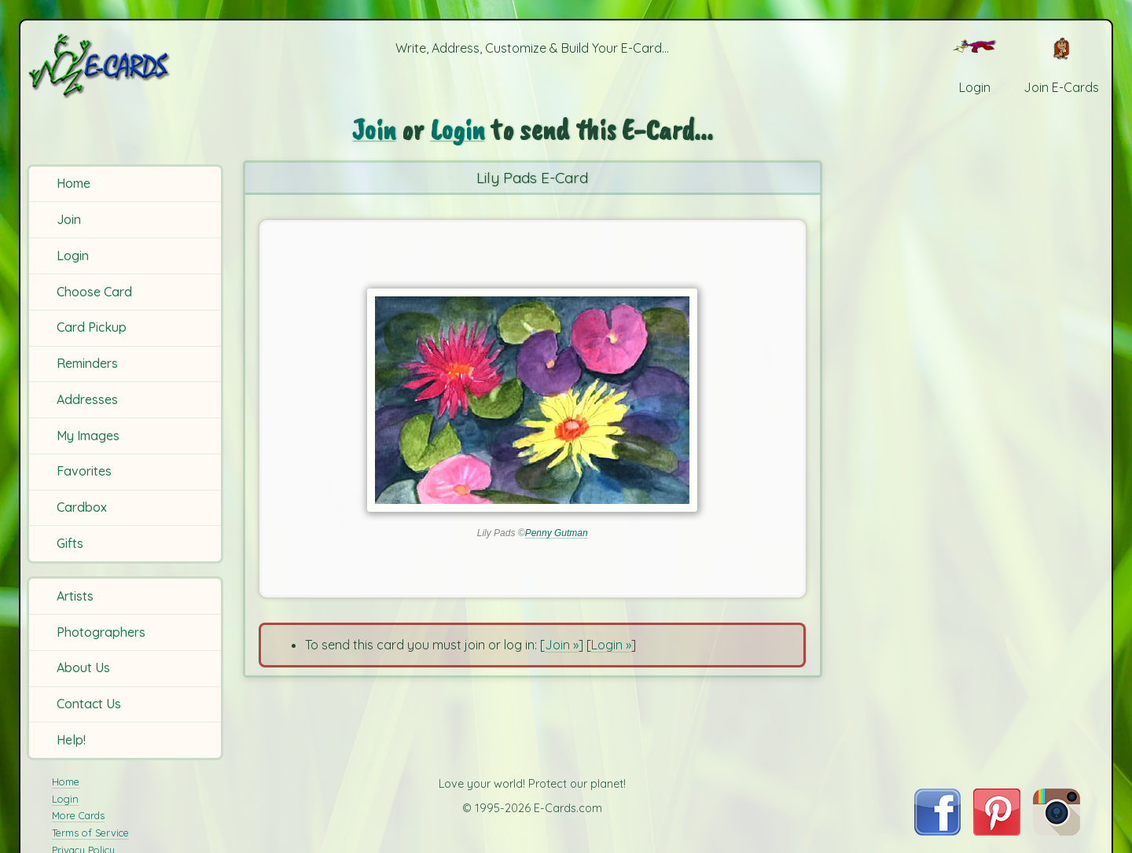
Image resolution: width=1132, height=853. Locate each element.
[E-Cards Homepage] (125, 65)
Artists (75, 596)
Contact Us (89, 703)
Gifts (70, 543)
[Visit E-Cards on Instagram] (1056, 831)
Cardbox (82, 507)
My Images (88, 435)
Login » (611, 645)
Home (73, 183)
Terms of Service (90, 832)
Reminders (87, 363)
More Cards (78, 815)
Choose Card (94, 292)
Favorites (84, 471)
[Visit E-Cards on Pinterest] (996, 831)
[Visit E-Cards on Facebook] (937, 831)
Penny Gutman (556, 533)
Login (73, 255)
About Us (83, 667)
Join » (562, 645)
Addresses (87, 399)
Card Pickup (92, 327)
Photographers (101, 632)
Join (69, 219)
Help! (71, 740)
